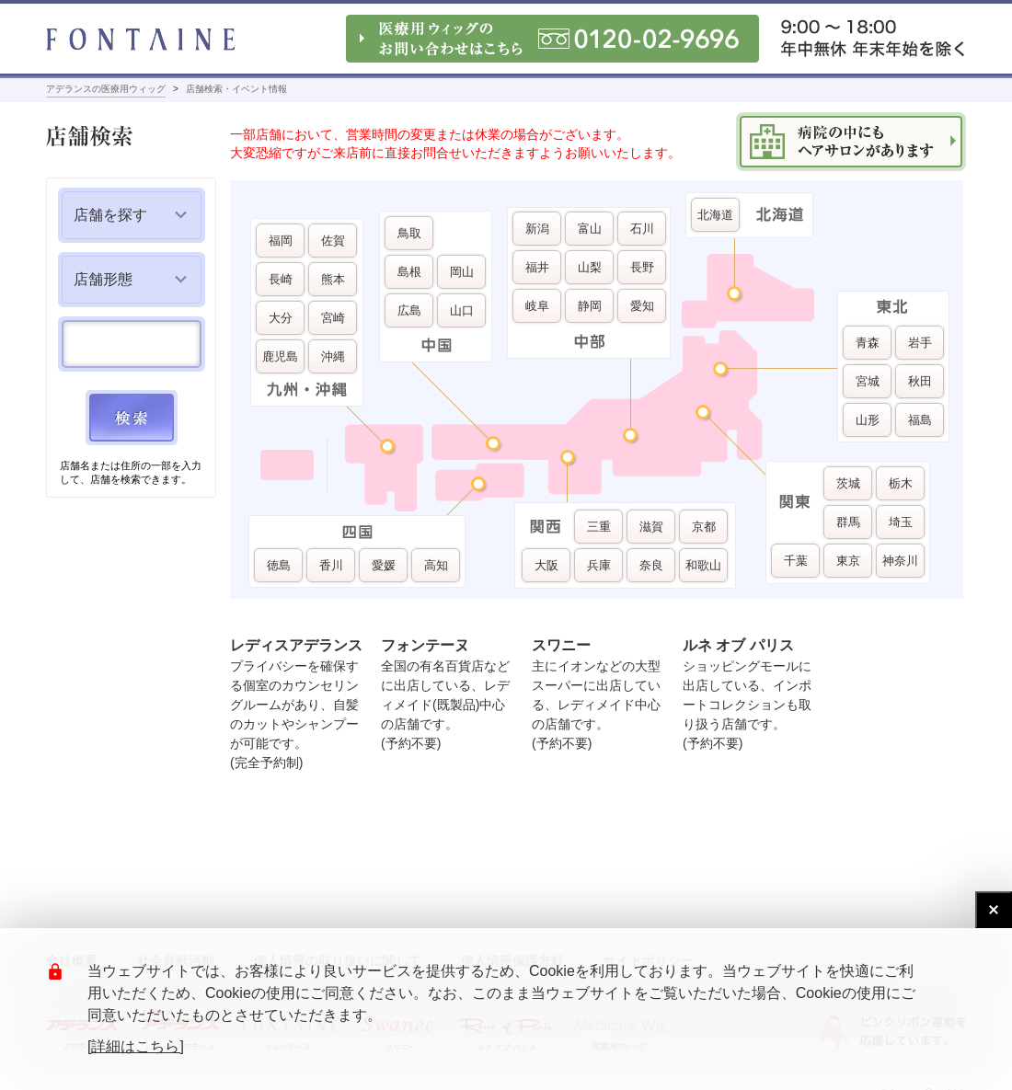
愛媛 (384, 565)
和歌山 (703, 565)
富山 (590, 228)
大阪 (546, 565)
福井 (537, 267)
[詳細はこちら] (135, 1046)
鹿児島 (280, 356)
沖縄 (333, 356)
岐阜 (537, 306)
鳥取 (409, 233)
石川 (642, 228)
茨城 (848, 483)
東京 (848, 561)
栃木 (901, 483)
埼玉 (901, 522)
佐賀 (333, 240)
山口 (462, 310)
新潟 (537, 228)
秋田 (920, 381)
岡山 (462, 272)
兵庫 (599, 565)
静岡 (590, 306)
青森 (868, 343)
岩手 (920, 343)
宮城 (868, 381)
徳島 (279, 565)
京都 (704, 527)
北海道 (715, 215)
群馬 (848, 522)
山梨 (590, 267)
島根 (409, 272)
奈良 (651, 565)
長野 (642, 267)
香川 (331, 565)
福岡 (281, 240)
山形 (868, 420)
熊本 (333, 279)
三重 (599, 527)
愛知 (642, 306)
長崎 (281, 279)
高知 (436, 565)
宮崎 (333, 318)
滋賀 (651, 527)
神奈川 (900, 561)
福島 (920, 420)
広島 (409, 310)
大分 (281, 318)
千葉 (796, 561)
